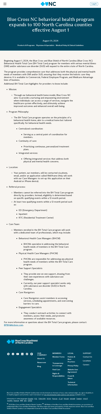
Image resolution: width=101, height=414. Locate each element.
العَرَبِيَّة (61, 399)
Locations (87, 361)
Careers (86, 365)
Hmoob (66, 399)
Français (54, 399)
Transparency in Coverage (57, 364)
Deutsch (16, 401)
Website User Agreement (73, 371)
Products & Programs (26, 45)
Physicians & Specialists (45, 45)
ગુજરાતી (85, 399)
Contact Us (87, 357)
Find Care (56, 370)
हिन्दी (21, 401)
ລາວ (25, 401)
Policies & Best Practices (71, 359)
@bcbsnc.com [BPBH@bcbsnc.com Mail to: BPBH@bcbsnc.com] (16, 325)
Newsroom (41, 362)
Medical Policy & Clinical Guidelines (70, 45)
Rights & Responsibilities (58, 374)
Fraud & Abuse (71, 377)
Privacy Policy (73, 366)
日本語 (30, 401)
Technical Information (72, 383)
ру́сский (72, 399)
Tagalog (79, 399)
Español (30, 399)
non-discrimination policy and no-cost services (59, 395)
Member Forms (58, 357)
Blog (39, 366)
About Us (41, 359)
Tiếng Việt (42, 399)
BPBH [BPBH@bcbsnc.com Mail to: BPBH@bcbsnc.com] (7, 325)
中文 (35, 399)
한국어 (49, 399)
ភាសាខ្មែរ (10, 401)
